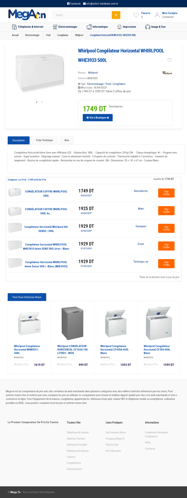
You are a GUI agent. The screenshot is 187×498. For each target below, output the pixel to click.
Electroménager (64, 26)
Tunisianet (141, 226)
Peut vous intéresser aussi (27, 297)
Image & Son (155, 26)
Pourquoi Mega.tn (115, 438)
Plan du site (112, 444)
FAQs (148, 442)
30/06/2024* (86, 213)
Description (19, 140)
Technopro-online (140, 261)
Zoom (141, 244)
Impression (126, 26)
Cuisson (71, 456)
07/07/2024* (86, 248)
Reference (83, 78)
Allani (141, 208)
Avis (66, 140)
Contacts (150, 448)
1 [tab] (37, 102)
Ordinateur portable (77, 444)
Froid (108, 83)
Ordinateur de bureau (78, 450)
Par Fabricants (113, 450)
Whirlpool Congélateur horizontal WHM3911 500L (27, 350)
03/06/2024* (86, 231)
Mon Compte (170, 13)
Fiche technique (44, 140)
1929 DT (86, 226)
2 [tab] (42, 102)
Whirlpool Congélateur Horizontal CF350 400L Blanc (157, 350)
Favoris (145, 13)
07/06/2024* (86, 266)
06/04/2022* (86, 195)
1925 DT (86, 208)
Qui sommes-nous (116, 432)
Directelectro (141, 191)
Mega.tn (15, 492)
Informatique (97, 26)
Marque (81, 72)
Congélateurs (74, 462)
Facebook (75, 3)
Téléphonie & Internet (27, 26)
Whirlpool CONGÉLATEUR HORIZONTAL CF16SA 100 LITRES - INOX (72, 350)
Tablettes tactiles (76, 438)
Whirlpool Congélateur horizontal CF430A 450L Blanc (114, 350)
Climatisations (74, 469)
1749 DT (86, 191)
